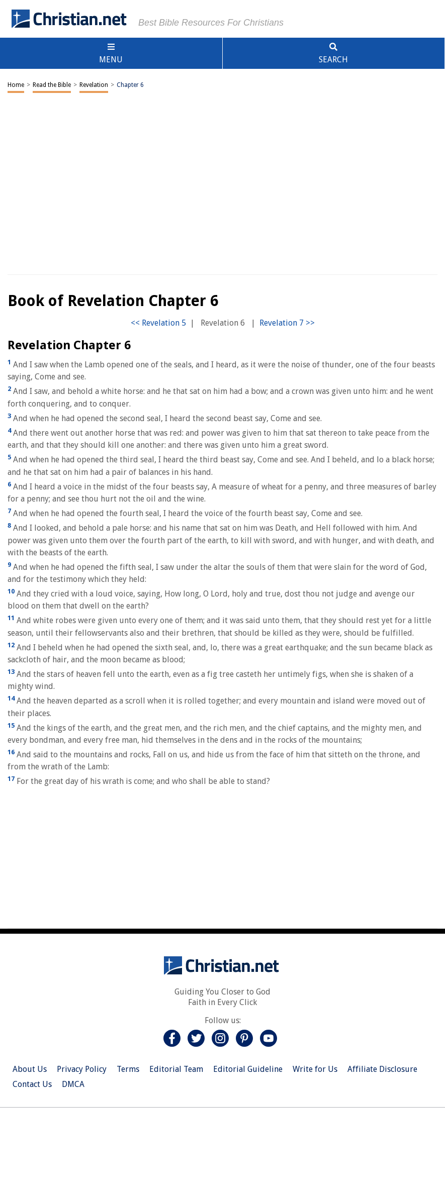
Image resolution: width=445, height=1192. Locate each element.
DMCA (73, 1084)
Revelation (93, 84)
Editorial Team (176, 1069)
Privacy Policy (82, 1069)
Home (16, 84)
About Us (30, 1069)
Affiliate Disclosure (382, 1069)
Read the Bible (52, 84)
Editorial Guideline (248, 1069)
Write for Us (315, 1069)
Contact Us (32, 1084)
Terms (128, 1069)
